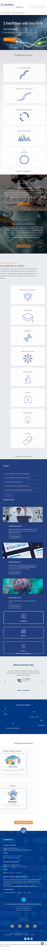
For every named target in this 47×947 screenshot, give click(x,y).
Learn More (14, 566)
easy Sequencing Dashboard (26, 596)
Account (21, 13)
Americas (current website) (9, 897)
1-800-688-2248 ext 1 (13, 862)
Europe (19, 897)
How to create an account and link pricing (17, 491)
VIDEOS (23, 632)
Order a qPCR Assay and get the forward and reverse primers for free (20, 32)
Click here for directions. (34, 891)
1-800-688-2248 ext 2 (15, 878)
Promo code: (10, 29)
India (25, 897)
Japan (29, 897)
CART (16, 12)
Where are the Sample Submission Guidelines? (19, 508)
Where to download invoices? (14, 500)
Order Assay (10, 39)
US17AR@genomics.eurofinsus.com (17, 879)
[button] (19, 48)
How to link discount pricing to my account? (18, 495)
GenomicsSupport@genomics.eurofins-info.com (20, 864)
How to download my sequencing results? (17, 504)
